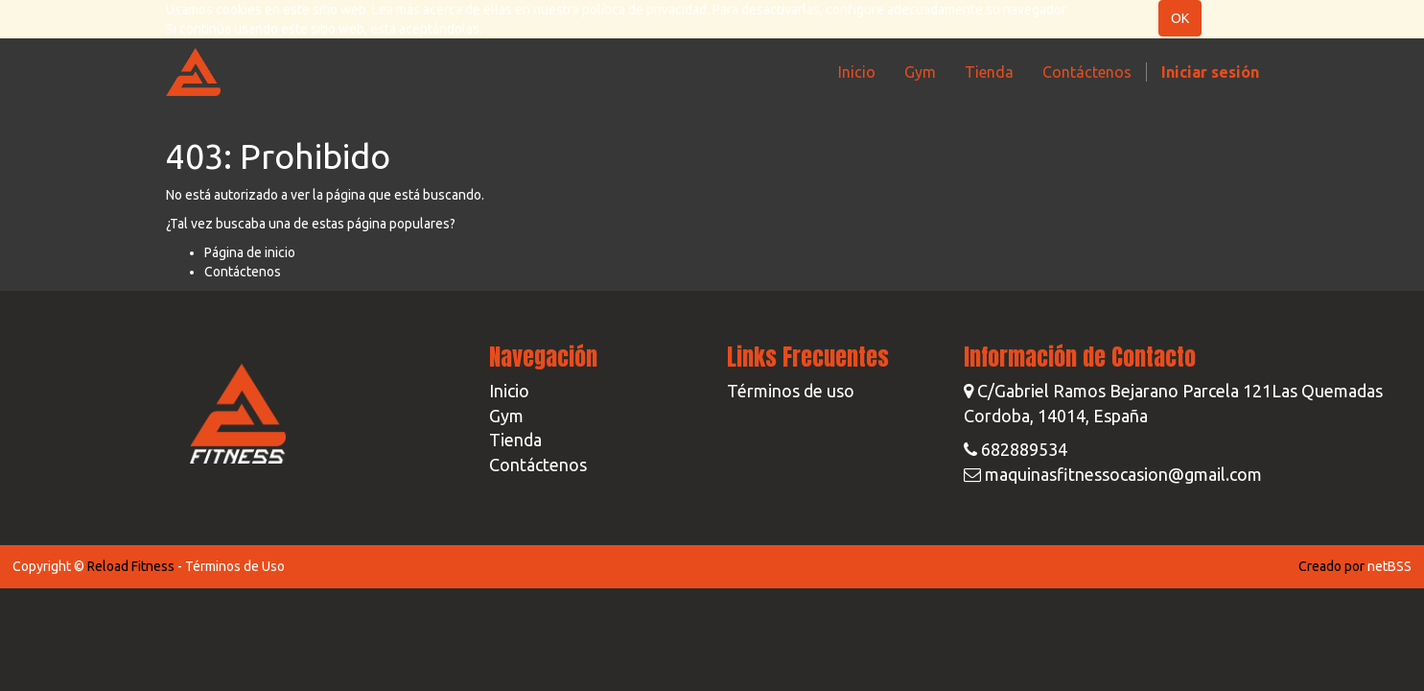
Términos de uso (790, 390)
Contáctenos (242, 271)
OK (1180, 18)
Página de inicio (249, 252)
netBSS (1389, 566)
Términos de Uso (235, 566)
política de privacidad (644, 9)
